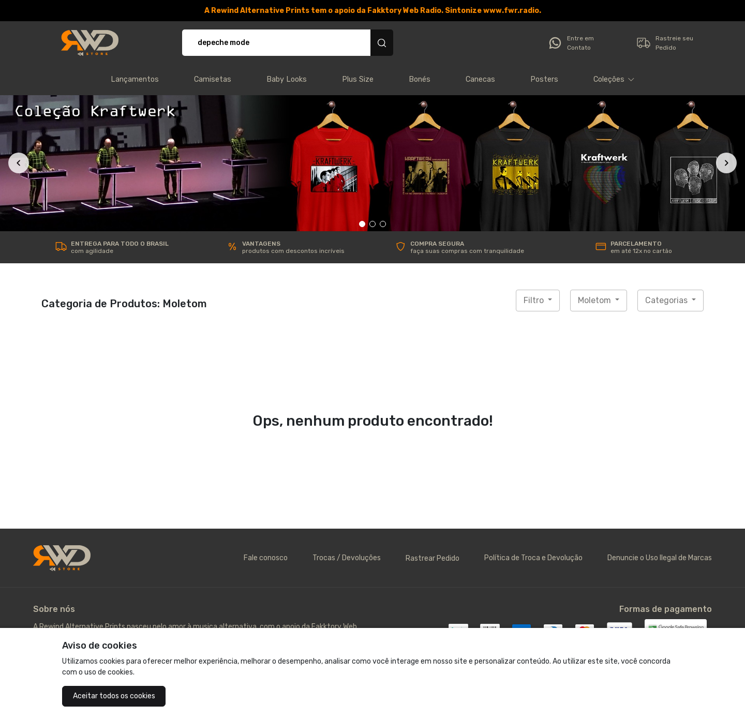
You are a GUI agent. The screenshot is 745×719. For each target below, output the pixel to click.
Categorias (667, 300)
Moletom (595, 300)
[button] (614, 79)
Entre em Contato (570, 43)
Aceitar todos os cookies (114, 696)
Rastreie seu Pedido (664, 43)
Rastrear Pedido (432, 558)
